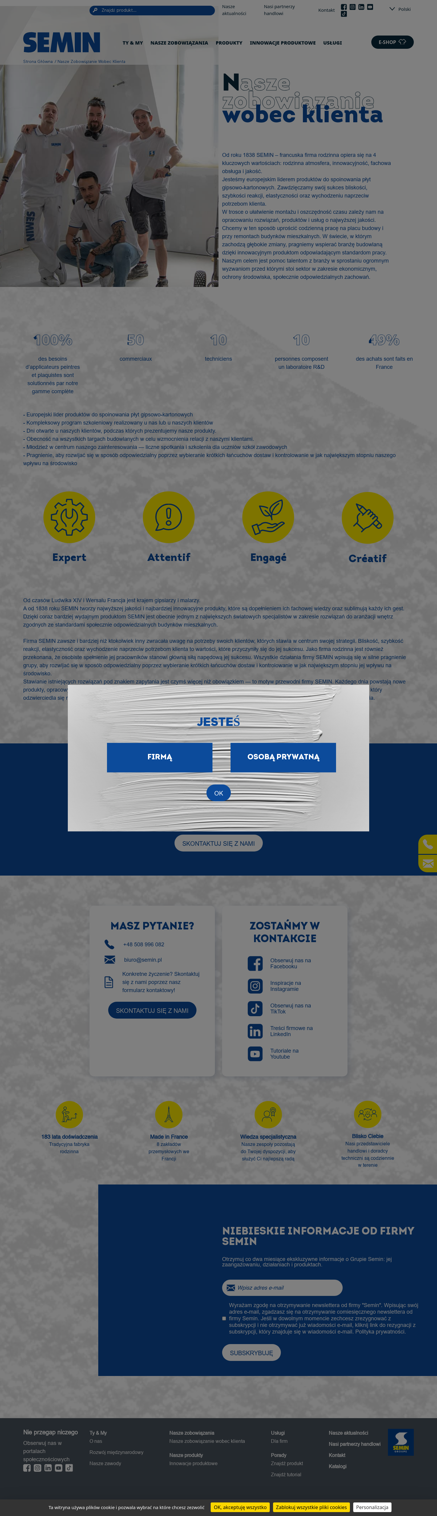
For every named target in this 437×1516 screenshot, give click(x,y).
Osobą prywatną (283, 757)
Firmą (159, 757)
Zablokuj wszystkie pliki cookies (311, 1507)
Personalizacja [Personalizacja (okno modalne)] (372, 1507)
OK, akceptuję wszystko (240, 1507)
